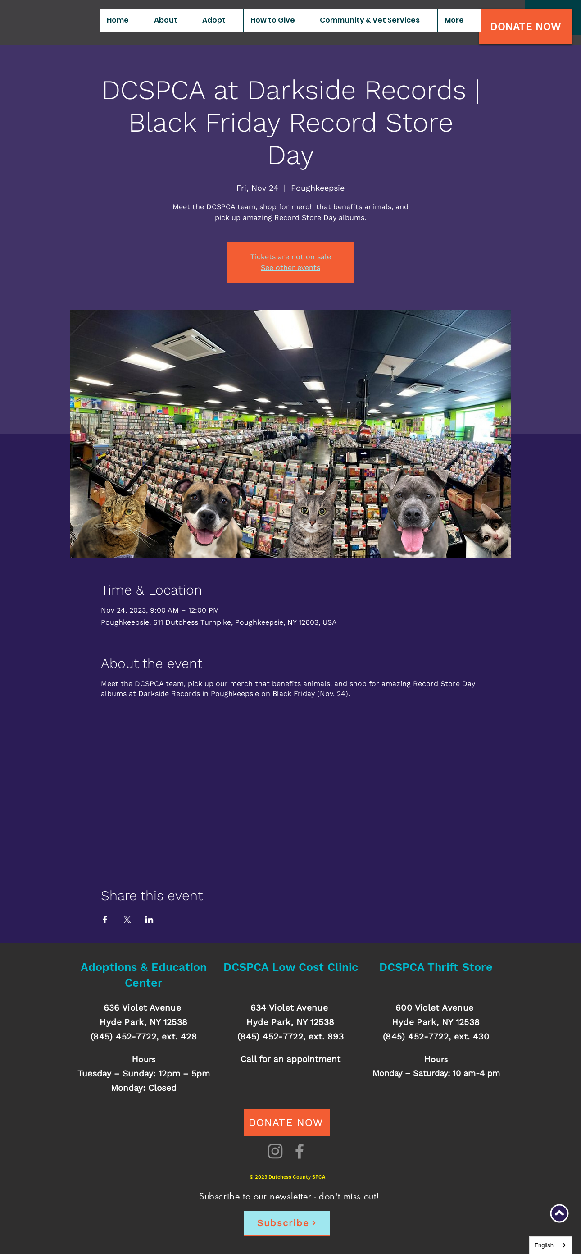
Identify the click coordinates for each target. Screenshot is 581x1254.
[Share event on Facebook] (105, 919)
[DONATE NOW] (525, 26)
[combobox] (550, 1245)
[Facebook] (299, 1151)
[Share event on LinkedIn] (149, 919)
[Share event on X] (127, 919)
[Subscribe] (287, 1223)
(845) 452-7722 (123, 1036)
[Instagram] (275, 1151)
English (544, 1245)
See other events (290, 267)
